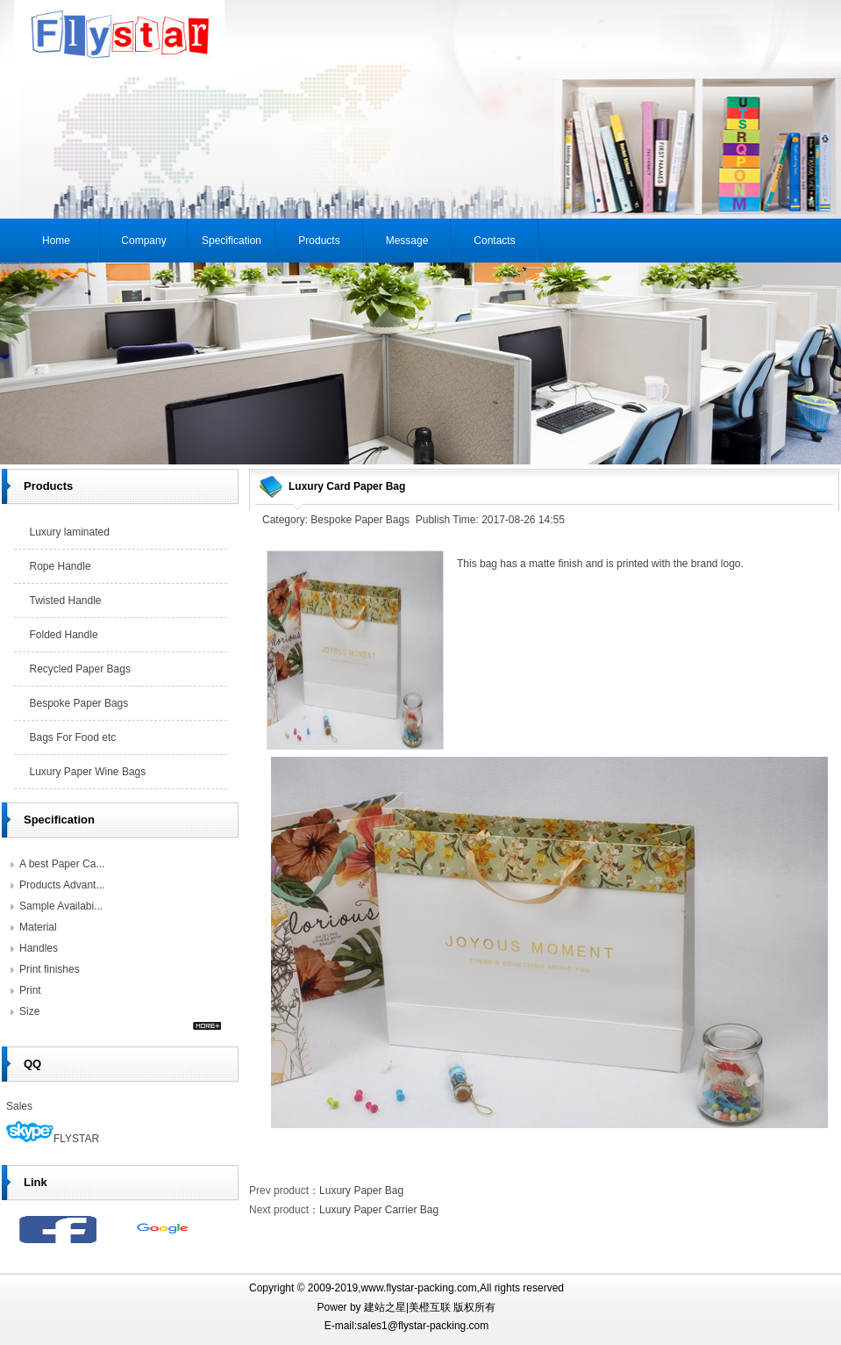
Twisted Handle (66, 600)
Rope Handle (60, 566)
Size (29, 1011)
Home (56, 240)
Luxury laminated (70, 532)
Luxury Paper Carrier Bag (378, 1210)
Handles (38, 948)
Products (318, 240)
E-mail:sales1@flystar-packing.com (406, 1326)
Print (30, 990)
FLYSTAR (52, 1139)
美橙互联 (430, 1307)
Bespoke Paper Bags (79, 703)
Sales (19, 1106)
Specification (231, 240)
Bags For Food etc (73, 737)
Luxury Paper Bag (361, 1190)
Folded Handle (64, 635)
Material (38, 927)
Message (407, 240)
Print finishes (49, 969)
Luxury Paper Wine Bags (88, 772)
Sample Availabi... (61, 906)
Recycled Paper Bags (80, 669)
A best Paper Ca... (61, 864)
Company (143, 240)
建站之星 (385, 1307)
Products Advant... (61, 885)
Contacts (494, 240)
